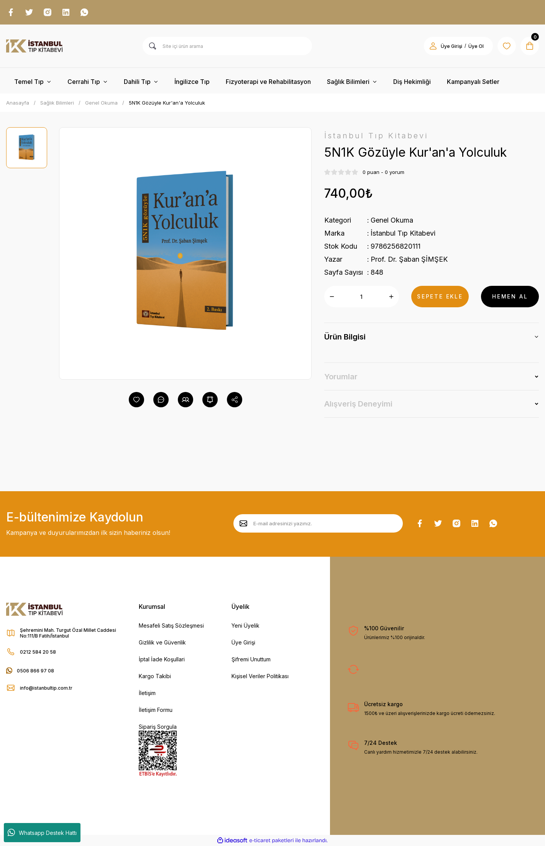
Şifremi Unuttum (251, 659)
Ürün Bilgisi (345, 336)
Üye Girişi (243, 642)
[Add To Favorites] (136, 399)
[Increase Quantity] (391, 296)
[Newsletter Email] (318, 523)
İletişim (147, 693)
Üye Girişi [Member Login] (451, 46)
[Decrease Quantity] (332, 296)
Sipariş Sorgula (158, 726)
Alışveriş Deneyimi (358, 403)
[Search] (227, 46)
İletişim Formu (155, 710)
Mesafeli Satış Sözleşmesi (171, 625)
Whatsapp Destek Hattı (42, 832)
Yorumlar (341, 376)
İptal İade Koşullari (162, 659)
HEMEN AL (510, 296)
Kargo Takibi (155, 676)
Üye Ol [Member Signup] (476, 46)
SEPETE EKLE (440, 296)
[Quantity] (362, 296)
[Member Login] (433, 46)
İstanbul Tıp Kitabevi (403, 233)
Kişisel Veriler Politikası (260, 676)
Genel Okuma (392, 220)
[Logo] (34, 45)
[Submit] (243, 523)
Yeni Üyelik (245, 625)
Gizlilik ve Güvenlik (162, 642)
